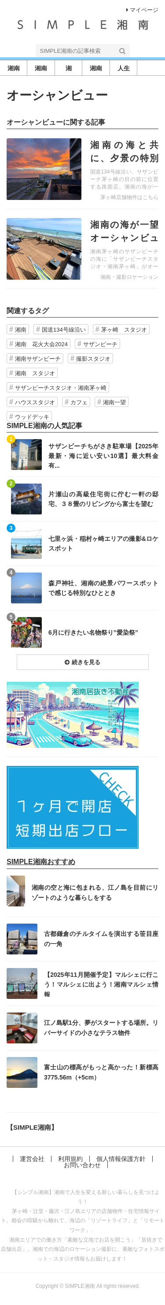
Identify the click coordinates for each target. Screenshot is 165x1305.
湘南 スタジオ (35, 373)
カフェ (79, 402)
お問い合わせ (82, 1165)
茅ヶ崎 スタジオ (124, 329)
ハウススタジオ (35, 402)
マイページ (142, 10)
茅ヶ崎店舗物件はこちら (129, 197)
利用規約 (70, 1159)
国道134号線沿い (64, 329)
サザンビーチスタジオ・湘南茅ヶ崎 (60, 387)
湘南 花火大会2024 (41, 344)
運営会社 (32, 1159)
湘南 (20, 329)
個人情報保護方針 (121, 1159)
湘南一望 (114, 402)
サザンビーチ (100, 344)
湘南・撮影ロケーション (129, 277)
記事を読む (82, 169)
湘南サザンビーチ (38, 358)
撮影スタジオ (93, 358)
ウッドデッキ (32, 417)
